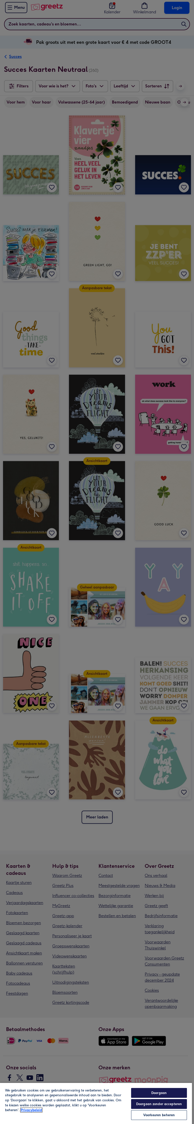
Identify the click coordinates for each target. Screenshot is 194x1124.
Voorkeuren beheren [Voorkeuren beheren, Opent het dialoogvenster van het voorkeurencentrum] (159, 1115)
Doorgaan (159, 1093)
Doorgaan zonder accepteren (159, 1104)
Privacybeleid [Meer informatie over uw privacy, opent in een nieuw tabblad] (31, 1110)
